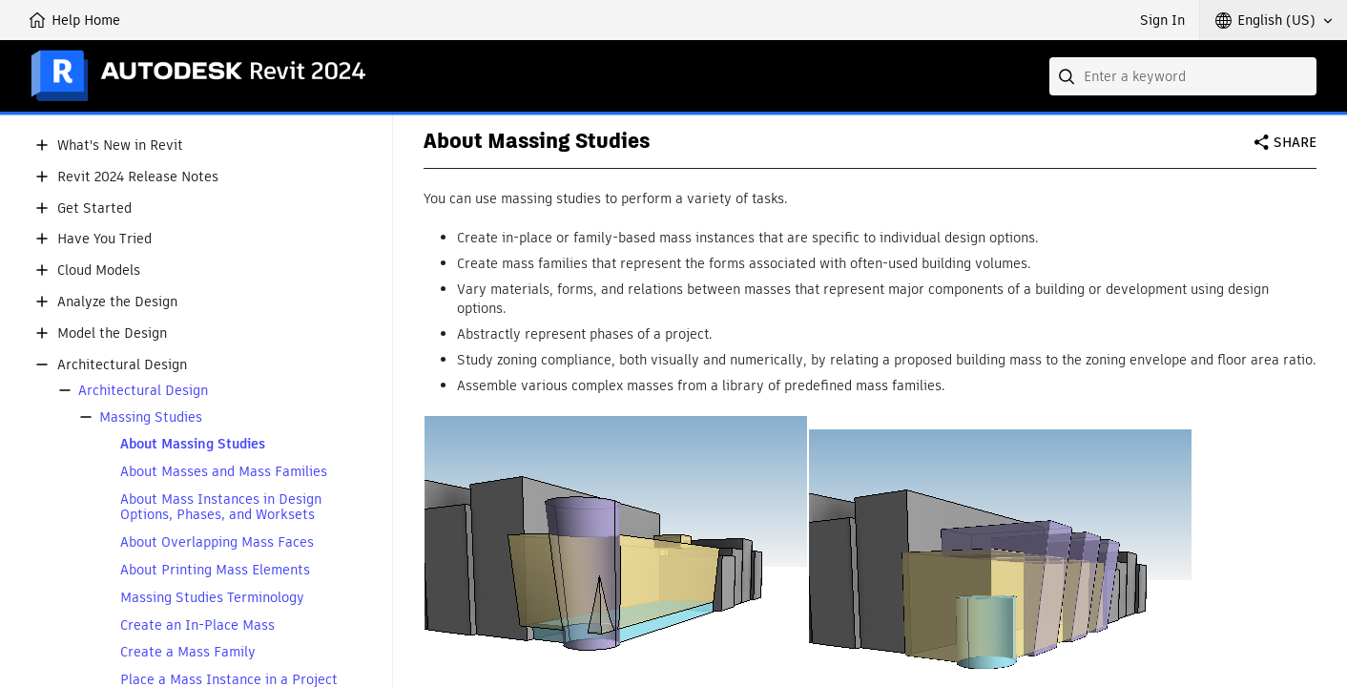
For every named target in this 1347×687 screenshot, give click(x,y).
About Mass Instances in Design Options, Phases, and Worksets (220, 507)
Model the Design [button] (112, 333)
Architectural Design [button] (122, 365)
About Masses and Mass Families (223, 472)
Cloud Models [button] (98, 270)
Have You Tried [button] (104, 239)
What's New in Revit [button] (120, 145)
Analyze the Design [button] (117, 302)
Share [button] (1295, 142)
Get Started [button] (94, 208)
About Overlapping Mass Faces (217, 542)
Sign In (1162, 20)
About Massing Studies (192, 444)
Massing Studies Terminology (212, 598)
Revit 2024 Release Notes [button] (137, 177)
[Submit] (1068, 76)
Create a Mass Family (188, 652)
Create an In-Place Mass (197, 625)
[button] (1273, 20)
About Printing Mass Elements (215, 570)
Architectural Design (143, 391)
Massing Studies (150, 417)
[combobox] (1182, 76)
